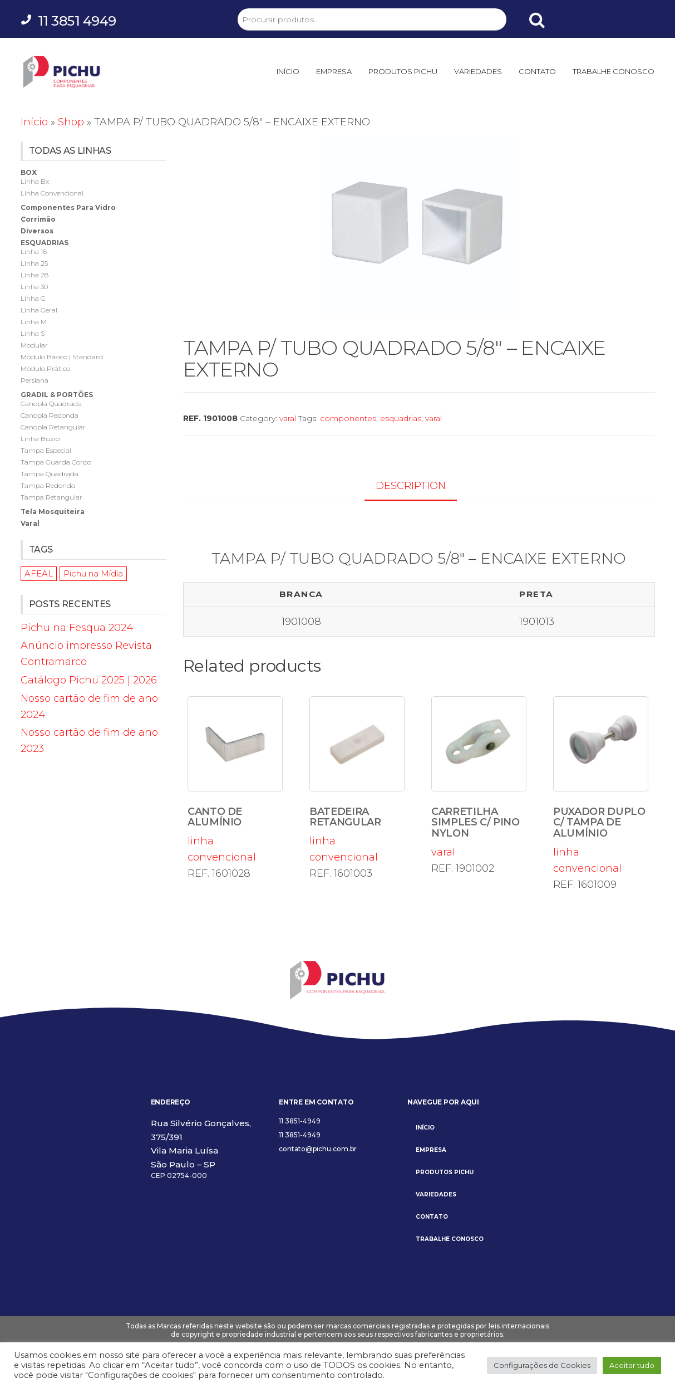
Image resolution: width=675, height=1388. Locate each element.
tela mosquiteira (53, 511)
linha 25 (34, 263)
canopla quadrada (51, 403)
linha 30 (34, 286)
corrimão (38, 219)
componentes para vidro (68, 207)
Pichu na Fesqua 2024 (77, 628)
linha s (33, 333)
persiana (34, 380)
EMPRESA (334, 71)
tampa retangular (51, 497)
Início (34, 122)
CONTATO (537, 71)
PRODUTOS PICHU (402, 71)
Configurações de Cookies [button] (542, 1365)
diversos (37, 231)
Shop (71, 122)
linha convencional (235, 779)
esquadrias (400, 418)
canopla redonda (49, 415)
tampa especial (46, 450)
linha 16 (34, 251)
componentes (348, 418)
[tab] (419, 486)
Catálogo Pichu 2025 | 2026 (89, 680)
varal (287, 418)
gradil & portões (57, 394)
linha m (34, 321)
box (29, 172)
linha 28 (34, 275)
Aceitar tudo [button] (631, 1365)
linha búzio (40, 438)
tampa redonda (48, 485)
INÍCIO (288, 71)
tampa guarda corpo (56, 462)
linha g (33, 298)
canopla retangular (53, 427)
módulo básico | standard (62, 357)
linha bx (35, 181)
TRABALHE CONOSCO (613, 71)
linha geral (39, 310)
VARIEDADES (478, 71)
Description (411, 486)
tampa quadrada (49, 474)
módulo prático (45, 368)
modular (34, 345)
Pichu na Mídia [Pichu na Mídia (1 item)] (93, 573)
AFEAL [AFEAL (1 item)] (38, 573)
